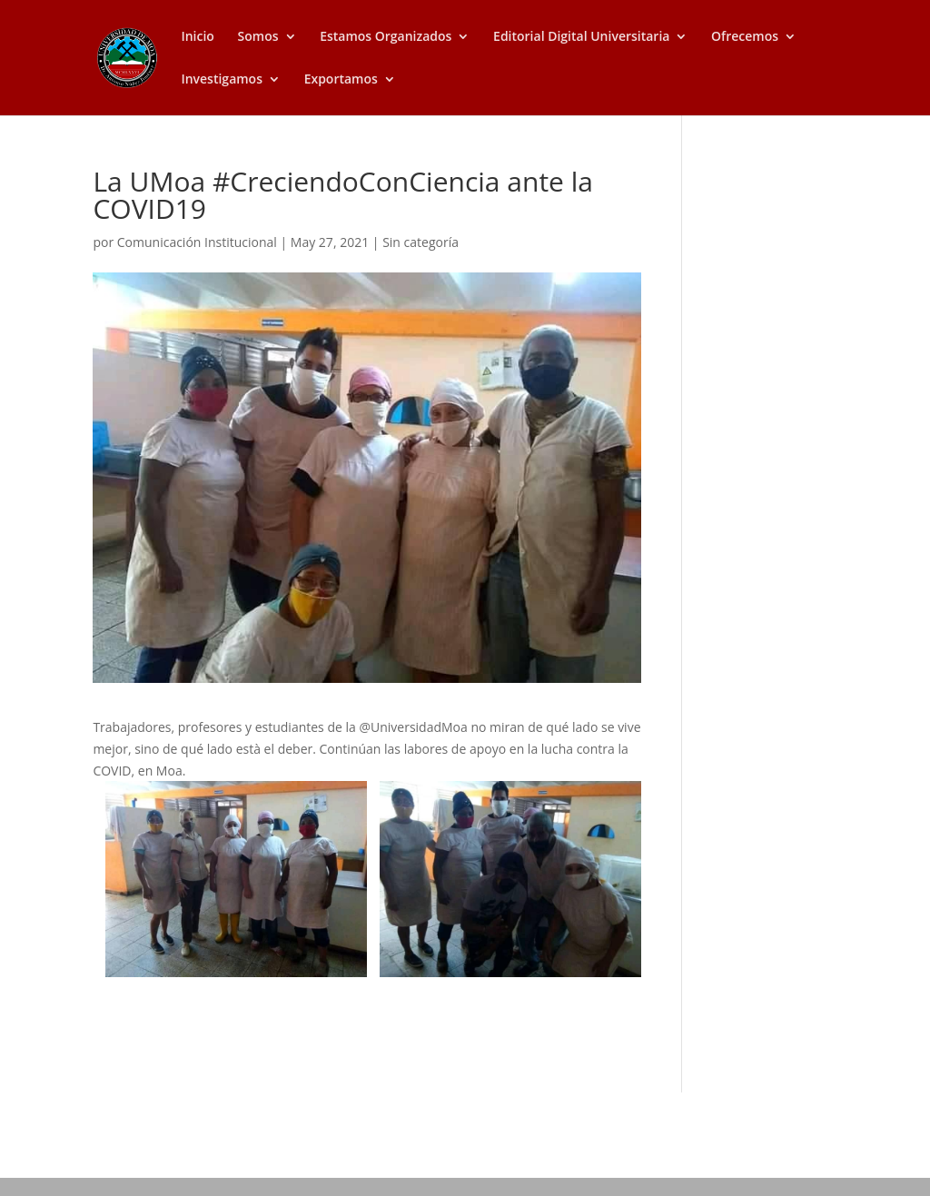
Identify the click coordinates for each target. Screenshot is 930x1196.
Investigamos (221, 80)
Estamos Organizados (385, 37)
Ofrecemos (744, 37)
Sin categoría (420, 242)
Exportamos (341, 80)
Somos (258, 37)
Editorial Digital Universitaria (581, 37)
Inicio (197, 37)
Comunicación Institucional (197, 242)
